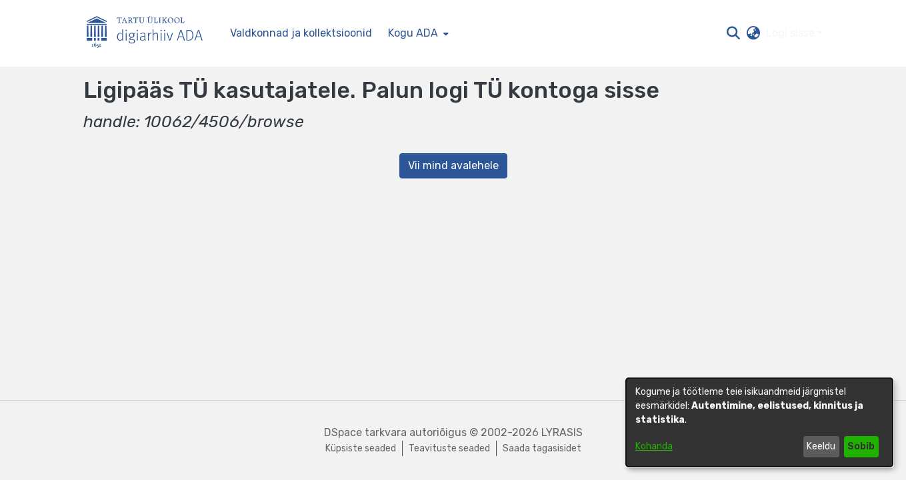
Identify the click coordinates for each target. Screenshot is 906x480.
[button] (733, 33)
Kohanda (654, 446)
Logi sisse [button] (791, 33)
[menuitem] (417, 33)
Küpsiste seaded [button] (360, 448)
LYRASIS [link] (562, 432)
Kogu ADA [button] (413, 33)
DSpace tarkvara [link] (365, 432)
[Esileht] (150, 34)
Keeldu (821, 446)
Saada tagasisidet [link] (542, 448)
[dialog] (759, 422)
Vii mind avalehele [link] (453, 165)
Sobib (861, 446)
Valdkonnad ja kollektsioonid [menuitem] (301, 33)
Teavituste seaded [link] (449, 448)
